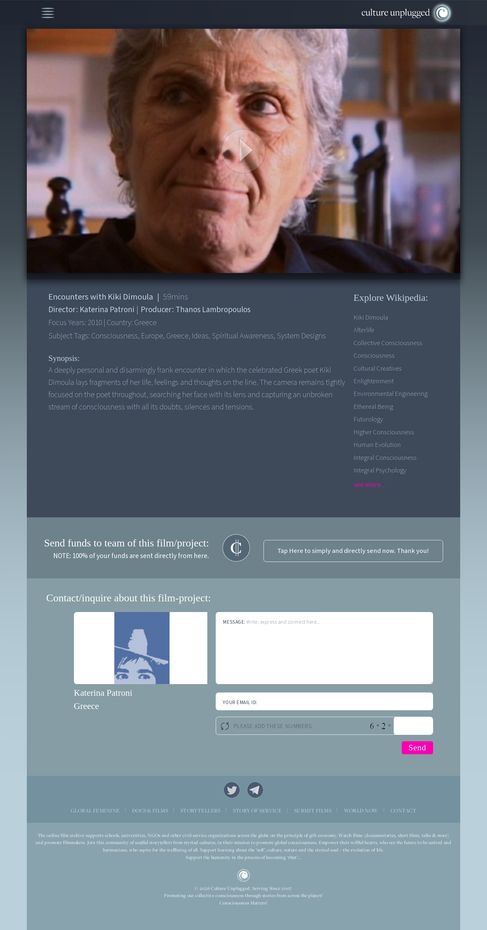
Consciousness (374, 355)
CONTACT (403, 810)
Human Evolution (377, 444)
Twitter (231, 790)
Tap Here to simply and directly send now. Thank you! (353, 550)
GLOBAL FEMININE (95, 810)
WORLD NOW (361, 810)
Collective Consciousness (388, 343)
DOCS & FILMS (150, 810)
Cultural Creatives (378, 368)
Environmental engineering (391, 393)
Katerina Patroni (103, 693)
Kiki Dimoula (371, 317)
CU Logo (243, 875)
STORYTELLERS (201, 810)
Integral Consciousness (385, 457)
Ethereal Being (373, 406)
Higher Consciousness (384, 432)
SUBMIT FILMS (312, 810)
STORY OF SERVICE (257, 810)
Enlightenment (374, 381)
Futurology (368, 419)
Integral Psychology (380, 470)
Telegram (255, 790)
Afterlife (364, 330)
